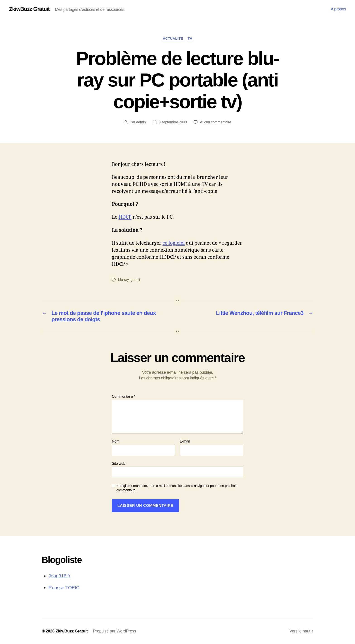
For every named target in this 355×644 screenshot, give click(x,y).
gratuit (135, 280)
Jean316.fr (59, 575)
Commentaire (123, 396)
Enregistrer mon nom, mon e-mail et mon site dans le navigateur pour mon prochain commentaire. (176, 488)
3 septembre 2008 (173, 122)
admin (141, 122)
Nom (115, 441)
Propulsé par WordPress (114, 631)
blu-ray (123, 280)
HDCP (125, 217)
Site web (118, 463)
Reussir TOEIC (63, 587)
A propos (338, 9)
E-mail (185, 441)
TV (190, 38)
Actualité (173, 38)
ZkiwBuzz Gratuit (29, 9)
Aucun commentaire (215, 122)
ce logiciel (174, 243)
